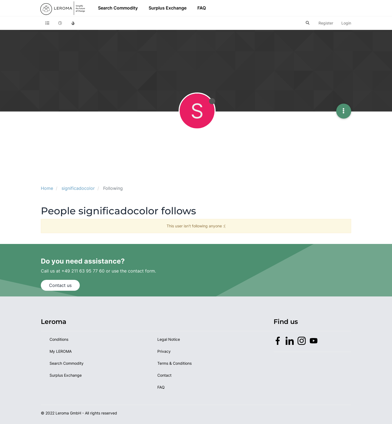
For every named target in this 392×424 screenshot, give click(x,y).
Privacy (164, 351)
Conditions (59, 339)
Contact (164, 375)
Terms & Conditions (174, 363)
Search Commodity (118, 8)
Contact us (60, 285)
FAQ (201, 8)
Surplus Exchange (167, 8)
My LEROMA (61, 351)
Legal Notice (168, 339)
